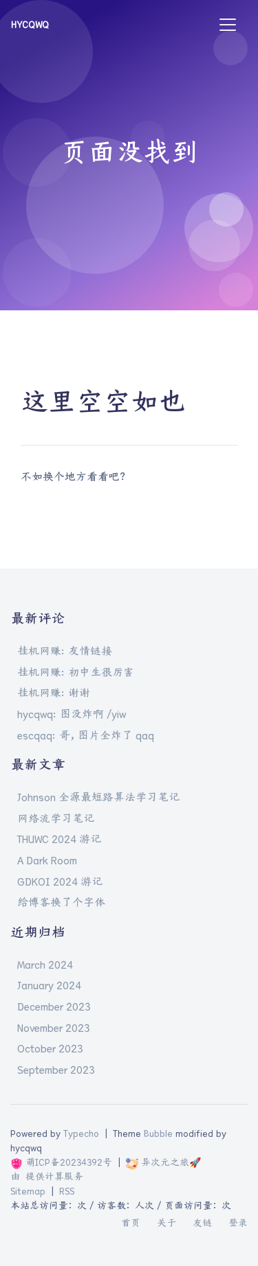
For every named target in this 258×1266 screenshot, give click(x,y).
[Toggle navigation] (227, 24)
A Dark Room (47, 860)
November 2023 (53, 1028)
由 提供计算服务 (46, 1177)
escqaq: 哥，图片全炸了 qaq (85, 735)
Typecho (81, 1133)
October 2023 (50, 1048)
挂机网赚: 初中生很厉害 (75, 672)
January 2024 (49, 985)
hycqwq (30, 25)
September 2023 (56, 1070)
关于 (166, 1223)
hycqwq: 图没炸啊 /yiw (71, 714)
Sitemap (27, 1191)
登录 (238, 1223)
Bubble (158, 1133)
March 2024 (45, 964)
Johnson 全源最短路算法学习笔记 (98, 797)
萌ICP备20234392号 (61, 1162)
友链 (202, 1223)
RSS (66, 1191)
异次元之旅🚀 (163, 1162)
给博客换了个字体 (61, 902)
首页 (130, 1223)
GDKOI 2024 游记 (60, 881)
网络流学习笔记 (55, 818)
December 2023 (54, 1006)
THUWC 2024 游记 (59, 839)
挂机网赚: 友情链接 (64, 651)
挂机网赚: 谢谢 (53, 693)
